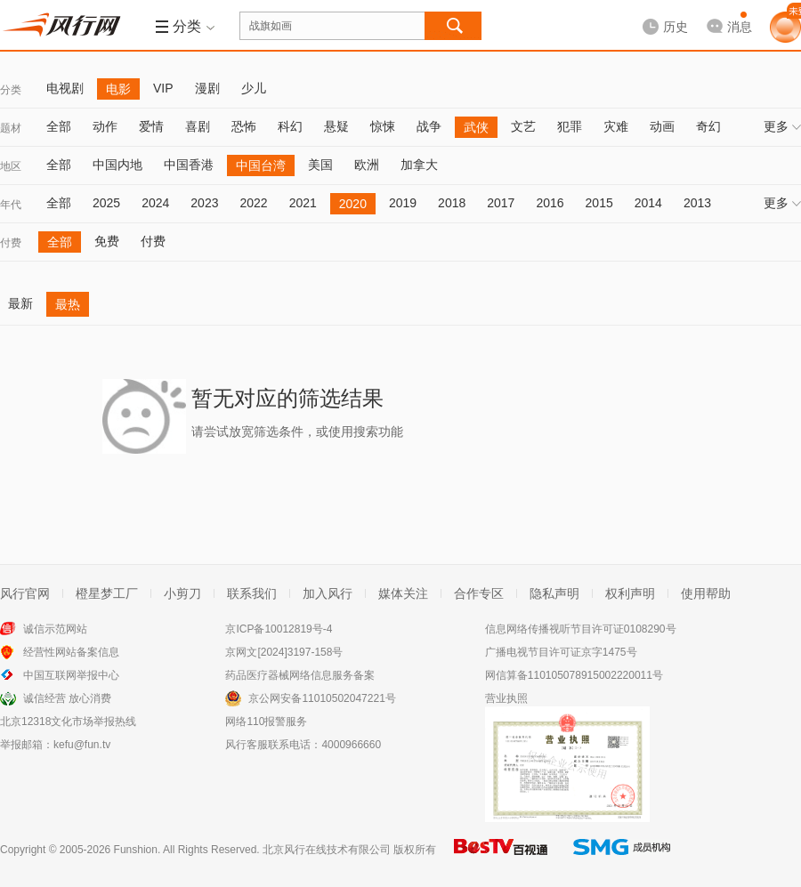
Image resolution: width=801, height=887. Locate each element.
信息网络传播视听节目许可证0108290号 (580, 629)
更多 (782, 126)
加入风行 (327, 593)
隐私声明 (554, 593)
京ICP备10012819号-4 (278, 629)
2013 (697, 203)
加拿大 (419, 164)
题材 (10, 128)
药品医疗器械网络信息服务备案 (300, 675)
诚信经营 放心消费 (67, 698)
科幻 (290, 126)
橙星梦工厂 (107, 593)
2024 (155, 203)
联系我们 (252, 593)
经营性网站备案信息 (71, 652)
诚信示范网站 (55, 629)
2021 (303, 203)
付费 (10, 243)
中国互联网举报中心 (71, 675)
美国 (320, 164)
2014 (648, 203)
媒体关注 (403, 593)
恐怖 (243, 126)
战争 (429, 126)
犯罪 (569, 126)
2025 (106, 203)
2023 (204, 203)
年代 (10, 204)
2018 (451, 203)
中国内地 (117, 164)
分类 (10, 90)
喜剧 (197, 126)
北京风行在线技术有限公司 (327, 849)
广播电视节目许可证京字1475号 (561, 652)
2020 (353, 204)
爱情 (151, 126)
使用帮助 (706, 593)
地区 (10, 166)
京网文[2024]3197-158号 (284, 652)
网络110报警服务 (266, 721)
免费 (106, 241)
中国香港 (189, 164)
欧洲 (366, 164)
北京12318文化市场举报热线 (68, 721)
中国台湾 (261, 165)
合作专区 (479, 593)
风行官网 (25, 593)
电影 (118, 89)
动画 (662, 126)
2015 (599, 203)
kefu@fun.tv (81, 744)
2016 (549, 203)
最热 (67, 304)
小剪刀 (182, 593)
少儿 (253, 88)
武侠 (476, 127)
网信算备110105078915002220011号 (574, 675)
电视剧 (65, 88)
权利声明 (630, 593)
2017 (500, 203)
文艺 (523, 126)
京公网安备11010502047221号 (321, 698)
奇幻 (708, 126)
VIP (163, 88)
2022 (253, 203)
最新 (20, 303)
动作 (105, 126)
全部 (58, 126)
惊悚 (382, 126)
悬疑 (336, 126)
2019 (403, 203)
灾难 (615, 126)
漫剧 (207, 88)
